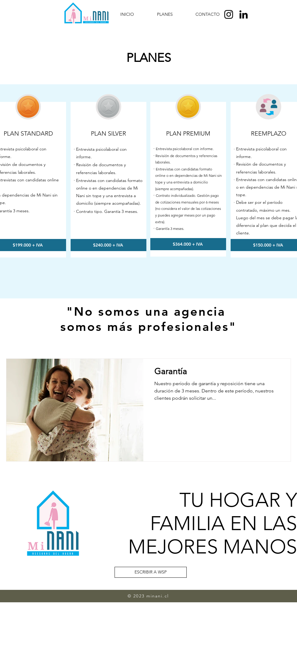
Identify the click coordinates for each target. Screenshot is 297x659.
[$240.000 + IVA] (108, 245)
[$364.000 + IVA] (188, 244)
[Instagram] (229, 14)
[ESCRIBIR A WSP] (151, 572)
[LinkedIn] (243, 14)
